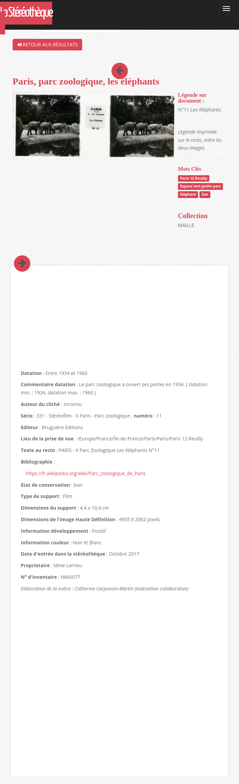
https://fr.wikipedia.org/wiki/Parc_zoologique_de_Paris (86, 473)
